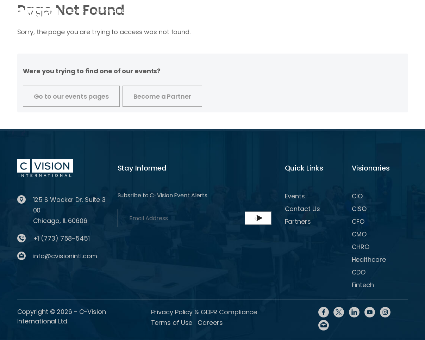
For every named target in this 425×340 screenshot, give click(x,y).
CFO (358, 221)
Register (312, 15)
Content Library (192, 15)
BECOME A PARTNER (373, 16)
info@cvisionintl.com (65, 256)
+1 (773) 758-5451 (61, 238)
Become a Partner (162, 96)
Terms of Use (172, 322)
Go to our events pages (71, 96)
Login (280, 15)
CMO (359, 234)
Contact (246, 11)
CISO (359, 208)
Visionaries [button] (110, 11)
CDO (359, 272)
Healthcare (369, 259)
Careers (210, 322)
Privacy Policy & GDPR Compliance (204, 312)
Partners (298, 221)
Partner (155, 11)
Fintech (363, 284)
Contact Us (302, 208)
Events (73, 11)
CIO (357, 196)
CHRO (361, 246)
